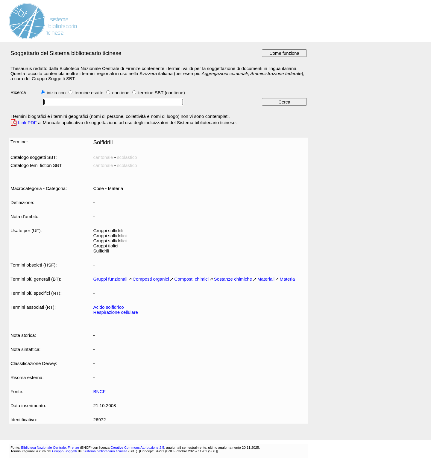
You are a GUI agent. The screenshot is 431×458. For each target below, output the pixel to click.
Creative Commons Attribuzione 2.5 (137, 447)
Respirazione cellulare (115, 312)
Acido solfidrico (108, 307)
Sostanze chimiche (233, 279)
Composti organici (151, 279)
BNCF (99, 391)
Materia (287, 279)
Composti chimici (191, 279)
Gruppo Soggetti (64, 451)
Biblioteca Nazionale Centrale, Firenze (50, 447)
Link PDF (27, 122)
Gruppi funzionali (110, 279)
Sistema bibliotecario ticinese (106, 451)
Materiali (265, 279)
